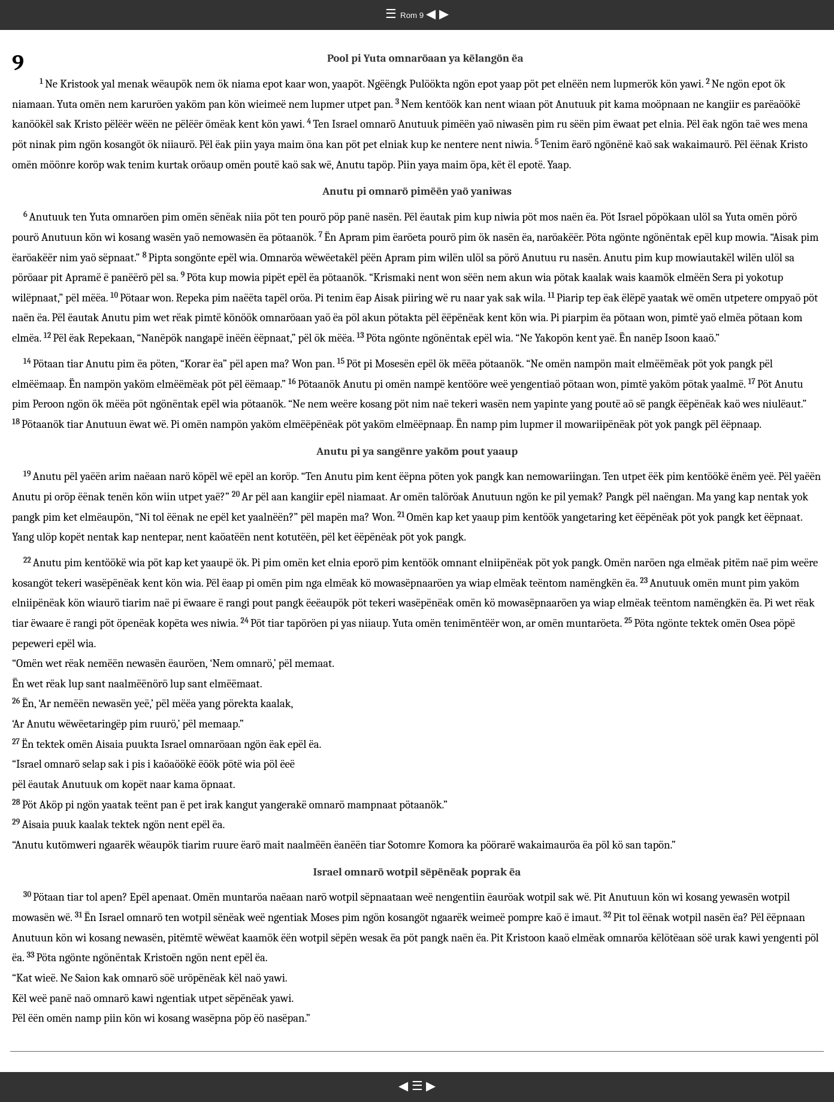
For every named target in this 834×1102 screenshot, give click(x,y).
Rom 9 (413, 15)
